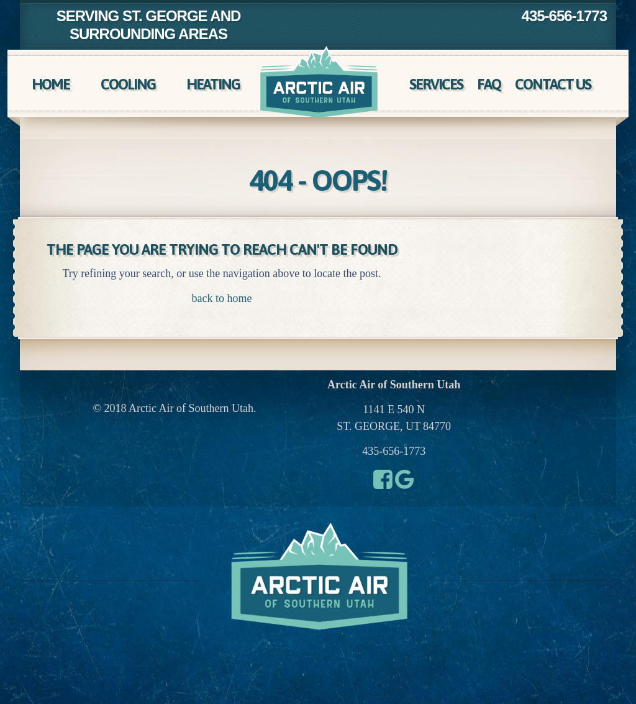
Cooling (128, 84)
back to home (222, 298)
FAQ (489, 84)
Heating (213, 84)
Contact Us (553, 84)
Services (436, 84)
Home (51, 84)
